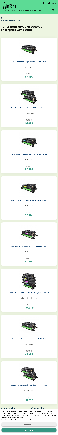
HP (8, 18)
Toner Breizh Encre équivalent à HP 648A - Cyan (29, 154)
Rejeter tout (29, 424)
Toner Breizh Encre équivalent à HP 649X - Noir (29, 339)
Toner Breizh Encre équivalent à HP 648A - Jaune (29, 200)
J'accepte (29, 430)
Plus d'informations (8, 420)
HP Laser (16, 18)
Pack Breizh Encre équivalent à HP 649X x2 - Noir (29, 385)
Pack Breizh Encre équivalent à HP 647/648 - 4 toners (29, 293)
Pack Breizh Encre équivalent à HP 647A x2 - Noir (29, 108)
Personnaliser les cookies (24, 420)
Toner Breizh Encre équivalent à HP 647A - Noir (29, 62)
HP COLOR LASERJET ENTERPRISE (32, 18)
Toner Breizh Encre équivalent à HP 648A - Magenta (29, 247)
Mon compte (8, 408)
